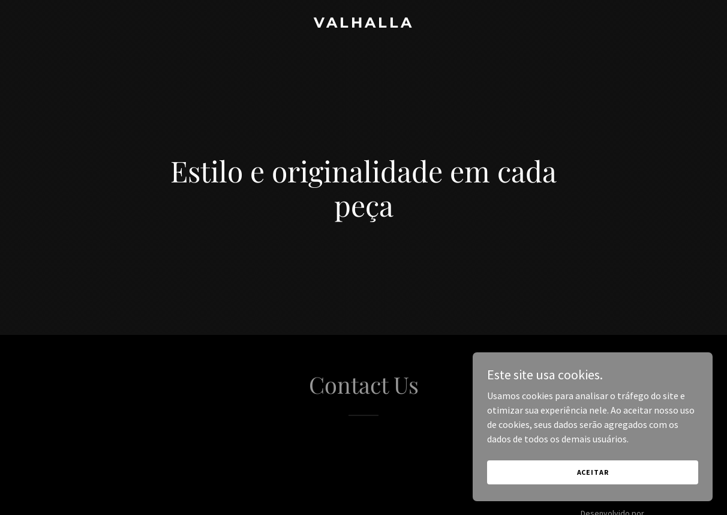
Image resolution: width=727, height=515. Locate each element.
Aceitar (593, 496)
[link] (363, 24)
